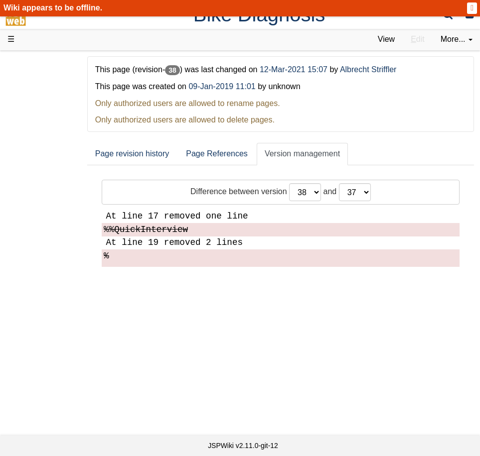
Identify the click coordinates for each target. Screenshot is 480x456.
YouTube (43, 327)
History (39, 112)
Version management (325, 153)
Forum (38, 316)
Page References (240, 153)
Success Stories (56, 101)
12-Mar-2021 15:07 (318, 69)
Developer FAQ (54, 248)
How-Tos (42, 236)
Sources (42, 270)
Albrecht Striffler (391, 69)
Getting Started (54, 225)
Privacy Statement (59, 418)
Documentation (54, 169)
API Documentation (61, 259)
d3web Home (32, 61)
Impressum (47, 406)
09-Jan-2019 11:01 (244, 86)
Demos (40, 191)
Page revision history (155, 153)
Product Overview (58, 78)
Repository (46, 282)
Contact (41, 395)
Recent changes (56, 372)
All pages (43, 360)
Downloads (47, 90)
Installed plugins (56, 383)
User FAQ (44, 180)
